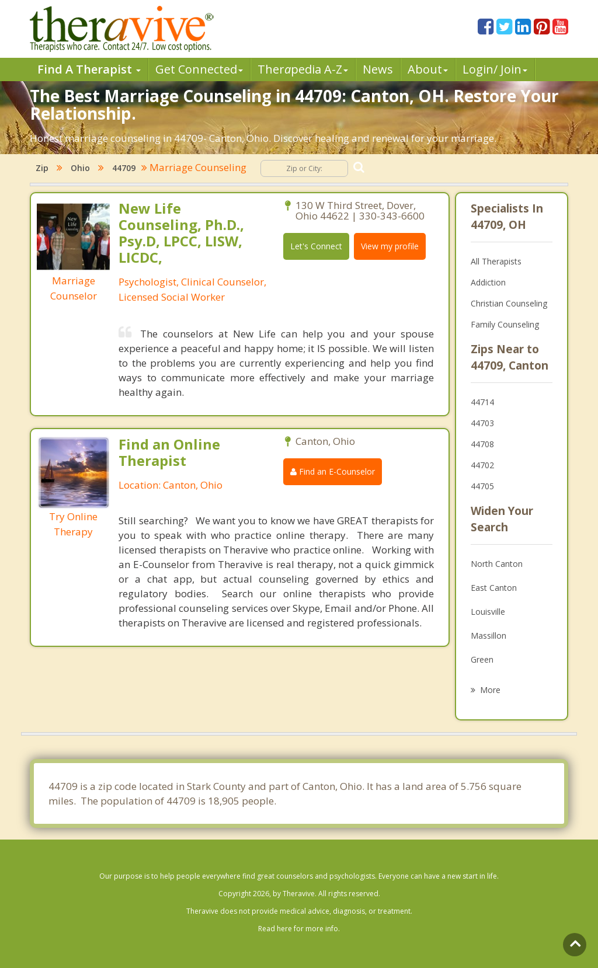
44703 (482, 423)
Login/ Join (495, 69)
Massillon (488, 635)
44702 (482, 465)
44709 (123, 167)
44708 (482, 444)
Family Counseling (505, 324)
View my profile (390, 246)
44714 (482, 402)
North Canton (497, 563)
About (428, 69)
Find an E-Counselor (332, 471)
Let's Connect (316, 246)
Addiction (488, 282)
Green (482, 659)
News (378, 69)
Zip (42, 167)
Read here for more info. (299, 929)
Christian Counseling (509, 303)
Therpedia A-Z (303, 69)
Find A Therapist (89, 69)
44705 (482, 486)
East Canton (494, 587)
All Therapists (496, 261)
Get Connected (199, 69)
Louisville (488, 611)
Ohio (80, 167)
